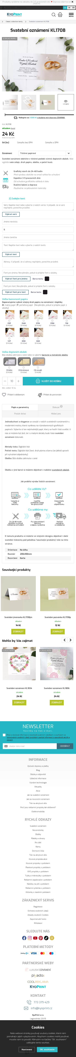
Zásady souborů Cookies (38, 913)
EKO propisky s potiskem (38, 870)
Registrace (38, 905)
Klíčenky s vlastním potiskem (38, 890)
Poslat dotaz (20, 413)
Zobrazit (18, 628)
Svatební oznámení (38, 824)
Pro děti (38, 841)
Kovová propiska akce (38, 857)
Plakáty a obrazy (38, 837)
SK (69, 8)
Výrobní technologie (38, 781)
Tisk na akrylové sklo (38, 801)
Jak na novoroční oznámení (38, 797)
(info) (13, 129)
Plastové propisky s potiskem (38, 866)
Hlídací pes (56, 413)
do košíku (48, 381)
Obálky (38, 832)
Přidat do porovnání (49, 394)
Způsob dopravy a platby (38, 764)
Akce (38, 789)
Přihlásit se (21, 8)
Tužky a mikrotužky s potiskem (38, 874)
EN (73, 8)
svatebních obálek (60, 470)
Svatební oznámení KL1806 (57, 684)
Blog (38, 768)
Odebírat (65, 744)
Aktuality (38, 785)
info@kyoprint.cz (41, 1006)
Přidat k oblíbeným (13, 394)
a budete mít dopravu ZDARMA (51, 117)
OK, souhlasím (47, 1049)
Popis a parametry (20, 407)
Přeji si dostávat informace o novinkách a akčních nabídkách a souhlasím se (38, 735)
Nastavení (27, 1049)
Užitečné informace (38, 777)
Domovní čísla (38, 849)
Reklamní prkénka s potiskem (38, 886)
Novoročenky (38, 828)
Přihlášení (38, 921)
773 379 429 (41, 1001)
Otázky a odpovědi (38, 773)
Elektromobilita (38, 810)
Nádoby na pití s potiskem (38, 882)
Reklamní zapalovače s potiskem (38, 878)
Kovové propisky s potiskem (38, 861)
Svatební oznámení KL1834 (19, 684)
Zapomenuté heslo (38, 917)
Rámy (38, 845)
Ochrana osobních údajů (38, 909)
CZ (65, 8)
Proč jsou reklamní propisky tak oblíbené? (38, 806)
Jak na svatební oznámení (38, 793)
